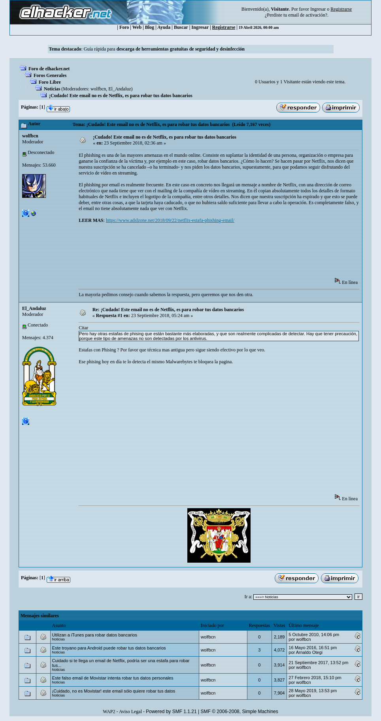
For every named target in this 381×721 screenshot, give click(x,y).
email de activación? (307, 15)
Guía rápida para (164, 49)
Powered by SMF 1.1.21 (171, 711)
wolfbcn (98, 89)
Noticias (52, 89)
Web (136, 27)
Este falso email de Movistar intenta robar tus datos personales (113, 678)
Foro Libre (50, 82)
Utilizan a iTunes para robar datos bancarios (94, 635)
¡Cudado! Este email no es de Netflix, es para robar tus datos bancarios (120, 95)
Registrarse (224, 27)
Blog (149, 27)
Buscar (181, 27)
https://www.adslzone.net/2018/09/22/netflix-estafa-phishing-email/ (170, 220)
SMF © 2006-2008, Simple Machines (239, 711)
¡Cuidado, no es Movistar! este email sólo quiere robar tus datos (113, 691)
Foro (124, 27)
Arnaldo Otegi (309, 652)
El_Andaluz (119, 89)
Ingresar (318, 9)
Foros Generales (50, 75)
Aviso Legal (130, 711)
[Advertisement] (222, 253)
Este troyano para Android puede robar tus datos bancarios (109, 648)
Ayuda (163, 27)
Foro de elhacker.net (49, 68)
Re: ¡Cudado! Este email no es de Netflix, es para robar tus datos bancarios (168, 309)
